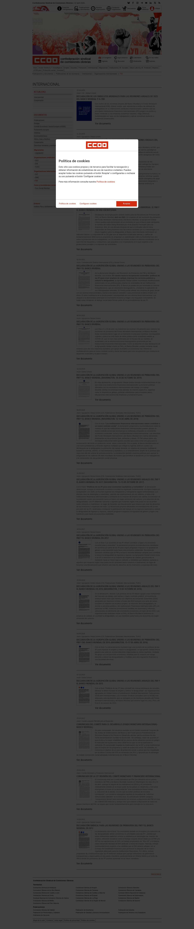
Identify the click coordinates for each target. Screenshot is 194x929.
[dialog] (97, 173)
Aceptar (126, 203)
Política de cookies (105, 181)
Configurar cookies (88, 203)
